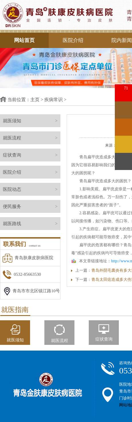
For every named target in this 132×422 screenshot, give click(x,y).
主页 (35, 99)
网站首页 (24, 40)
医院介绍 (73, 40)
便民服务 (31, 206)
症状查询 (31, 155)
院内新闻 (121, 40)
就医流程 (31, 137)
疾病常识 (53, 99)
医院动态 (31, 189)
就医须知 (31, 120)
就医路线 (31, 223)
